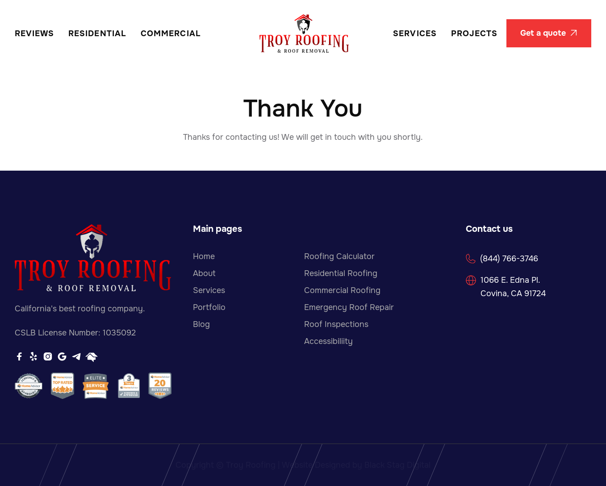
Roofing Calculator (339, 256)
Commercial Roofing (342, 290)
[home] (304, 33)
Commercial (171, 33)
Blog (201, 324)
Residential (97, 33)
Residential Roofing (340, 273)
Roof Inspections (336, 324)
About (204, 273)
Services (415, 33)
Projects (474, 33)
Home (204, 256)
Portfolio (209, 307)
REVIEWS (34, 33)
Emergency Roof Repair (349, 307)
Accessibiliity (328, 341)
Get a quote (548, 33)
